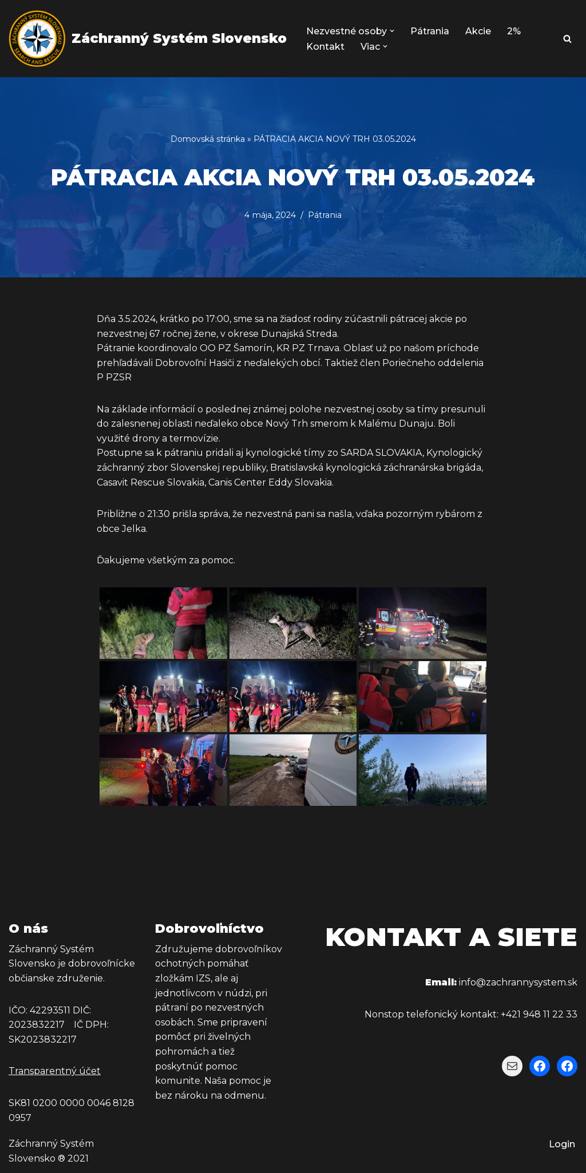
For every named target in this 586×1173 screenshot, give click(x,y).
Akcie (479, 31)
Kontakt (325, 46)
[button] (392, 31)
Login (562, 1144)
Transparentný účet (55, 1071)
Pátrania (430, 31)
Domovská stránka (208, 139)
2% (514, 31)
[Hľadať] (567, 38)
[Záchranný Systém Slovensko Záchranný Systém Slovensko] (148, 38)
